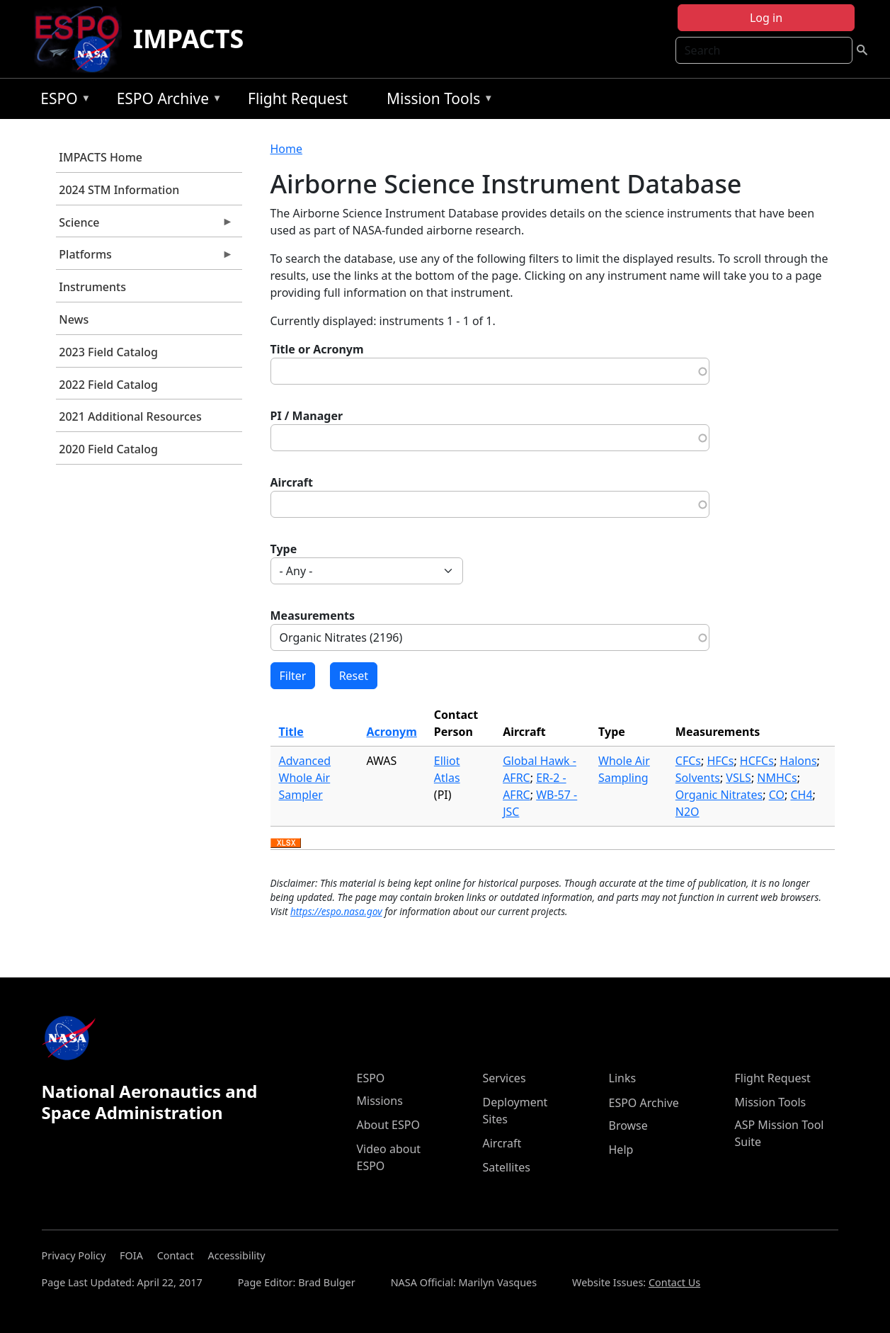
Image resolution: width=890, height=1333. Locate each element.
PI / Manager (306, 416)
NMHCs (777, 777)
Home (286, 149)
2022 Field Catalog (108, 384)
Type (283, 549)
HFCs (720, 760)
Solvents (697, 777)
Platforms (145, 257)
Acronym (392, 731)
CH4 (801, 794)
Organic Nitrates (719, 794)
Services (504, 1078)
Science (145, 226)
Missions (380, 1100)
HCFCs (757, 760)
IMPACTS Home (100, 157)
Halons (798, 760)
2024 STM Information (119, 190)
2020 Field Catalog (108, 449)
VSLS (738, 777)
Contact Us (674, 1282)
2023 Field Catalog (108, 352)
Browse (628, 1125)
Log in (766, 17)
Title (291, 731)
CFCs (688, 760)
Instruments (92, 287)
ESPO (62, 101)
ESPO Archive (166, 101)
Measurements (312, 615)
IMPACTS (188, 38)
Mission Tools (437, 101)
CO (777, 794)
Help (621, 1149)
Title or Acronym (317, 349)
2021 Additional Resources (130, 416)
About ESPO (388, 1125)
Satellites (506, 1167)
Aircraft (292, 482)
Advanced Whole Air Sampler (305, 777)
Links (623, 1078)
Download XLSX (285, 843)
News (74, 319)
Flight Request (298, 98)
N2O (687, 811)
